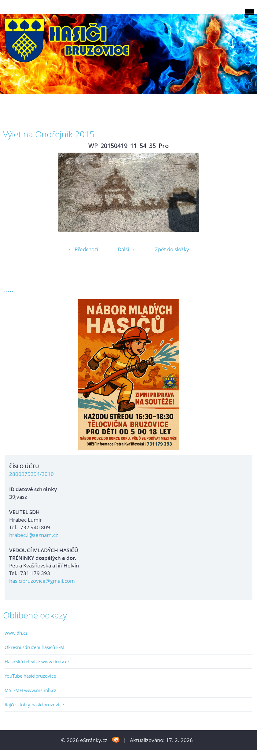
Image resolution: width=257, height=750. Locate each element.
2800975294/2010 (31, 473)
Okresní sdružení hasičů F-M (34, 647)
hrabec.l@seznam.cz (33, 534)
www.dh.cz (16, 633)
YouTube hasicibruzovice (30, 676)
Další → (126, 249)
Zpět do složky (172, 249)
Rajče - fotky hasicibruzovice (34, 704)
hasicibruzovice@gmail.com (42, 580)
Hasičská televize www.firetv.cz (37, 661)
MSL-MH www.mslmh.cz (30, 690)
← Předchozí (83, 249)
